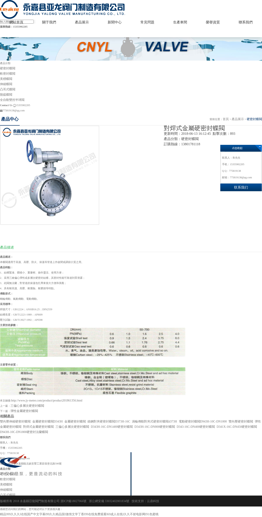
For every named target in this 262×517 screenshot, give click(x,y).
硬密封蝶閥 (7, 68)
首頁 (226, 119)
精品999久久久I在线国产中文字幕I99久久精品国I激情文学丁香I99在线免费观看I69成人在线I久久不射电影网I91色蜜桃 (79, 514)
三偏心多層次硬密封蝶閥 (27, 405)
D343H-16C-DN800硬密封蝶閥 (154, 426)
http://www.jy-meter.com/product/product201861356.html (46, 400)
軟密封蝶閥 (7, 73)
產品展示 (238, 119)
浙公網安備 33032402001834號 (109, 501)
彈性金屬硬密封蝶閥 (24, 411)
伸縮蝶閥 (6, 84)
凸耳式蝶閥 (7, 89)
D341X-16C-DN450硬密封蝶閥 (237, 426)
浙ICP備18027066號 (73, 501)
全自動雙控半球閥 (12, 100)
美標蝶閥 (6, 79)
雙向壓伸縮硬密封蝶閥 (15, 421)
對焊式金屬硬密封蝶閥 (38, 426)
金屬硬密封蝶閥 (75, 421)
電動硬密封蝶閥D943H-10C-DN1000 (203, 421)
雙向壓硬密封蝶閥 (241, 421)
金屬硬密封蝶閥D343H (47, 421)
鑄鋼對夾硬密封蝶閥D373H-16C (109, 421)
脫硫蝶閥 (6, 94)
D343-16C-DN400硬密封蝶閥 (196, 426)
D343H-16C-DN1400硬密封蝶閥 (112, 426)
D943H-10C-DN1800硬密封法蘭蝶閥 (24, 432)
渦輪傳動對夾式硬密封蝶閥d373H (154, 421)
